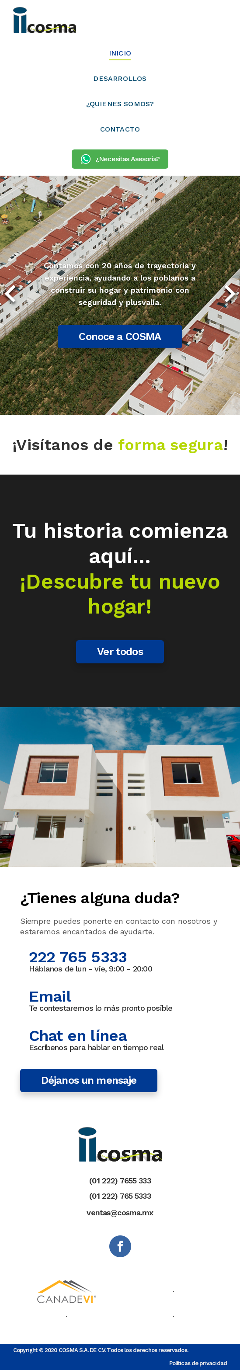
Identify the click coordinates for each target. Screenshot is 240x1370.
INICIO (120, 53)
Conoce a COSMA (120, 336)
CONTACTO (120, 129)
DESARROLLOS (119, 78)
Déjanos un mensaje (89, 1080)
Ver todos (120, 651)
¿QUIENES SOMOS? (120, 104)
